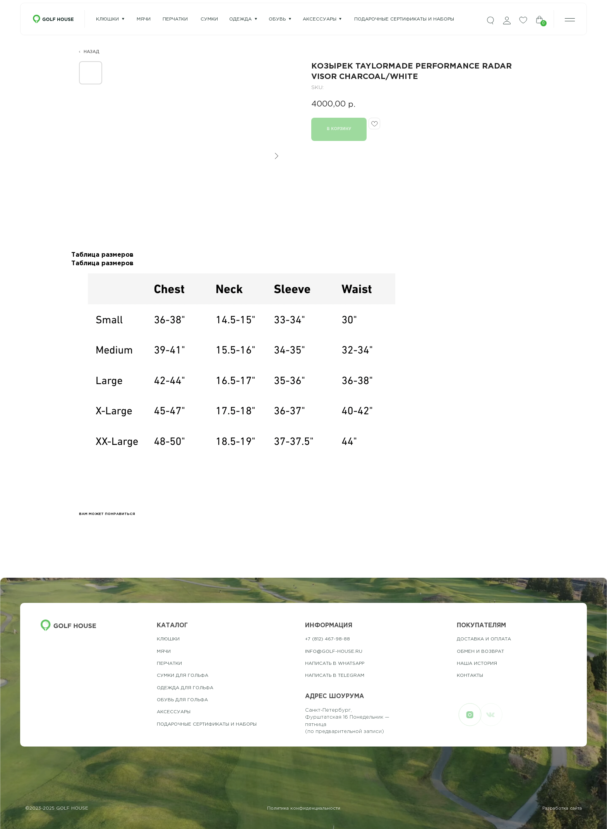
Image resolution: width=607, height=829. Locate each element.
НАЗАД (91, 52)
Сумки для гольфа (182, 675)
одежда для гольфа (185, 688)
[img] (490, 21)
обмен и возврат (480, 651)
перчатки (175, 19)
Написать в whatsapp (334, 663)
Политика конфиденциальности (303, 808)
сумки (209, 19)
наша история (477, 663)
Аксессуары (319, 19)
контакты (470, 675)
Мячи (164, 651)
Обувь (277, 19)
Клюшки (107, 19)
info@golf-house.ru (333, 651)
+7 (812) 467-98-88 (327, 639)
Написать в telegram (334, 675)
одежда (240, 19)
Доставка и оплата (484, 639)
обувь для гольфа (182, 700)
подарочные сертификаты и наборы (404, 19)
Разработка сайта (562, 808)
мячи (144, 19)
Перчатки (169, 663)
